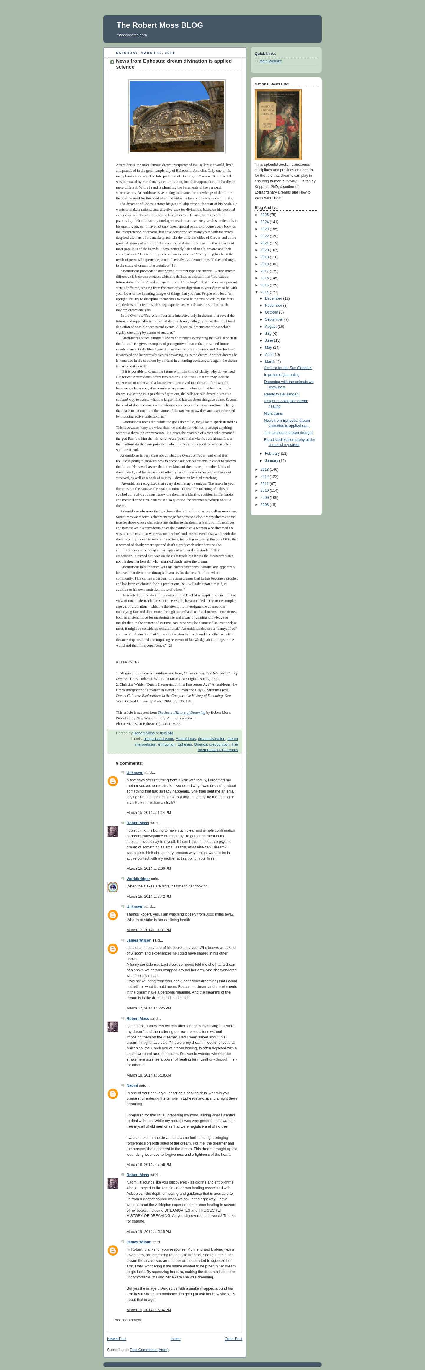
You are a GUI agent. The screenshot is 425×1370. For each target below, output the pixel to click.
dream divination (211, 739)
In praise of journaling (282, 375)
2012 (265, 477)
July (269, 334)
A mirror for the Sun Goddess (288, 368)
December (274, 298)
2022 (265, 236)
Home (176, 1339)
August (271, 326)
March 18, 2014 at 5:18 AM (149, 1075)
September (274, 319)
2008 (265, 505)
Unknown (135, 773)
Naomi (132, 1085)
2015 (265, 285)
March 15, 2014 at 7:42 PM (149, 897)
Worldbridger (138, 879)
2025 (265, 215)
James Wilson (139, 940)
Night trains (273, 413)
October (272, 312)
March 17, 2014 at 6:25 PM (149, 1008)
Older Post (233, 1339)
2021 (265, 243)
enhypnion (166, 744)
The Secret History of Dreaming (181, 712)
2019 (265, 257)
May (269, 347)
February (273, 454)
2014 (265, 292)
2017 (265, 271)
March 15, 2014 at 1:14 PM (149, 813)
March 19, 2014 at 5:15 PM (149, 1232)
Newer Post (116, 1339)
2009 (265, 498)
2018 (265, 264)
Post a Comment (127, 1320)
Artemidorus (186, 739)
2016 (265, 278)
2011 (265, 484)
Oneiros (200, 744)
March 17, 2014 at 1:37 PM (149, 930)
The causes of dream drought (288, 433)
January (272, 461)
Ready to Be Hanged (281, 394)
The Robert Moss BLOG (160, 25)
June (269, 340)
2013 (265, 470)
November (274, 305)
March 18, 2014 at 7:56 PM (149, 1165)
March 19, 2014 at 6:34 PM (149, 1310)
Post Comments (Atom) (149, 1350)
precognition (219, 744)
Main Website (270, 61)
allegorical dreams (159, 739)
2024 (265, 222)
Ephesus (185, 744)
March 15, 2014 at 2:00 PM (149, 868)
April (269, 355)
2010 (265, 490)
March (271, 362)
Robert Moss (138, 823)
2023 (265, 229)
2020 (265, 250)
